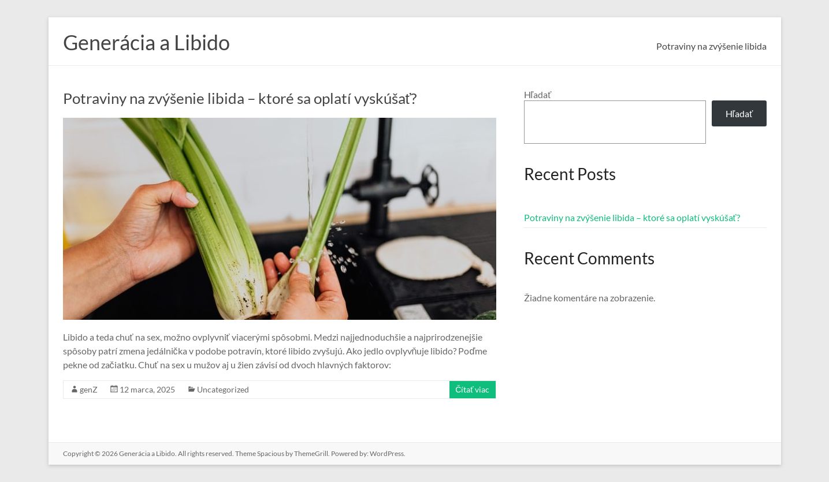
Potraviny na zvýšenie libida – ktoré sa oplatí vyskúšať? (240, 98)
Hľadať (538, 94)
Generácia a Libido (146, 42)
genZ (89, 389)
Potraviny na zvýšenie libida (711, 45)
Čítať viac (472, 389)
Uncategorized (223, 389)
